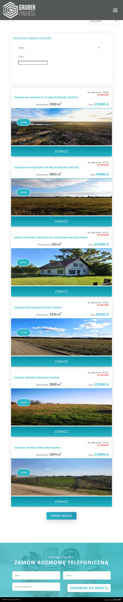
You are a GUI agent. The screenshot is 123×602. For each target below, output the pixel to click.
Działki (23, 122)
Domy (23, 262)
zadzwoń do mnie (87, 588)
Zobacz (61, 151)
